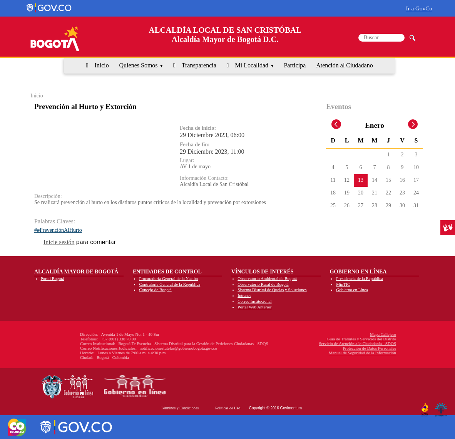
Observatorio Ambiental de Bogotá (267, 278)
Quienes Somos (138, 65)
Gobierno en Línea (352, 289)
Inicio (101, 65)
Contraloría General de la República (169, 284)
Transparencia (199, 65)
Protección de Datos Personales (314, 348)
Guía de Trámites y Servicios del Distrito (306, 339)
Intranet (244, 295)
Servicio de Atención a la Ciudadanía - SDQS (302, 343)
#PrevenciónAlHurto (59, 230)
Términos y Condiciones (180, 408)
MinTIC (343, 284)
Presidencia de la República (359, 278)
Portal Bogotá (52, 278)
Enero (374, 125)
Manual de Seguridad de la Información (307, 352)
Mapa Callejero (328, 334)
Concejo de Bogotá (155, 289)
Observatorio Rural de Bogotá (263, 284)
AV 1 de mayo (195, 166)
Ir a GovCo (419, 8)
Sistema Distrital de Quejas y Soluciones (272, 289)
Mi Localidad (251, 65)
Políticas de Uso (227, 408)
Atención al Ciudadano (344, 65)
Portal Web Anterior (254, 307)
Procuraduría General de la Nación (168, 278)
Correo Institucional (254, 301)
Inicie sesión (58, 242)
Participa (295, 65)
